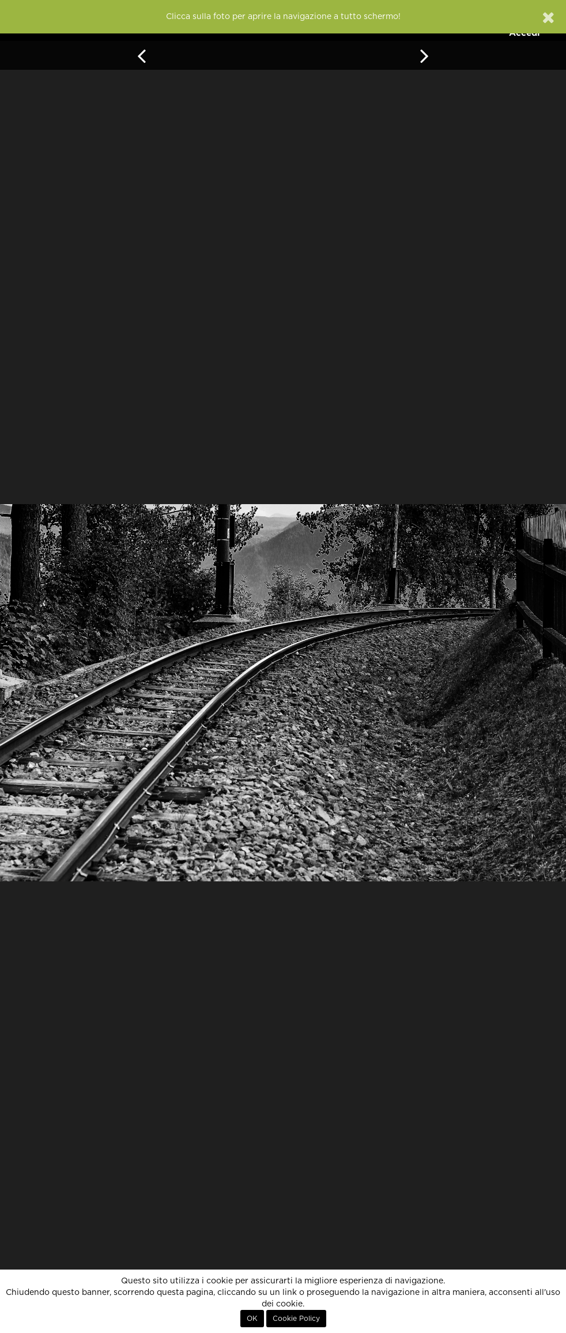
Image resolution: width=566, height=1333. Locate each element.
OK (252, 1318)
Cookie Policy (296, 1318)
